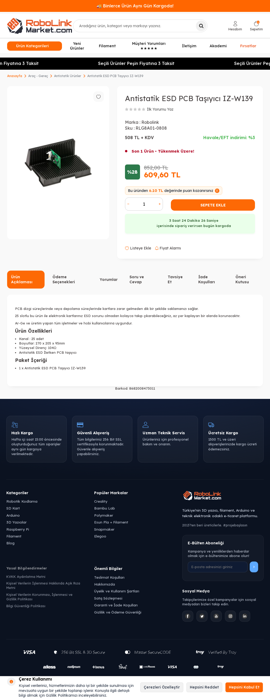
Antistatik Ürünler (67, 76)
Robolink (150, 122)
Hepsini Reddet (204, 687)
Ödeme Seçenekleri (63, 279)
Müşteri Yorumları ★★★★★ (149, 46)
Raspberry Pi (17, 529)
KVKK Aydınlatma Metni (25, 576)
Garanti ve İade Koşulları (116, 605)
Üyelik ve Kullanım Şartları (116, 591)
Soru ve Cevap (136, 279)
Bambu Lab (104, 508)
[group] (58, 162)
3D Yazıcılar (16, 522)
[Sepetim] (256, 26)
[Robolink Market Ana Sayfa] (223, 496)
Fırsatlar (248, 46)
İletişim (189, 46)
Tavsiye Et (175, 279)
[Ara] (201, 26)
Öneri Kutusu (242, 279)
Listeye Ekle (138, 248)
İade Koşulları (206, 279)
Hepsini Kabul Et (244, 687)
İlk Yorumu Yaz (160, 109)
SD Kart (13, 508)
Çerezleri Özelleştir (162, 687)
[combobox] (140, 26)
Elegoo (100, 536)
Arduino (13, 515)
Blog (10, 543)
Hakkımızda (104, 584)
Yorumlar (109, 279)
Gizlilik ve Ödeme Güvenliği (117, 612)
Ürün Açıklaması (21, 279)
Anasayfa (14, 76)
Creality (100, 501)
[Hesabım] (235, 26)
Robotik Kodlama (21, 501)
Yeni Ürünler (77, 46)
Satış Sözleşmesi (108, 598)
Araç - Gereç (38, 76)
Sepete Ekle (213, 205)
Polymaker (103, 515)
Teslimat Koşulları (109, 577)
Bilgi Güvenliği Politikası (25, 606)
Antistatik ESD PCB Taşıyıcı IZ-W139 (115, 76)
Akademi (218, 46)
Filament (107, 46)
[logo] (39, 26)
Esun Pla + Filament (111, 522)
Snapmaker (104, 529)
